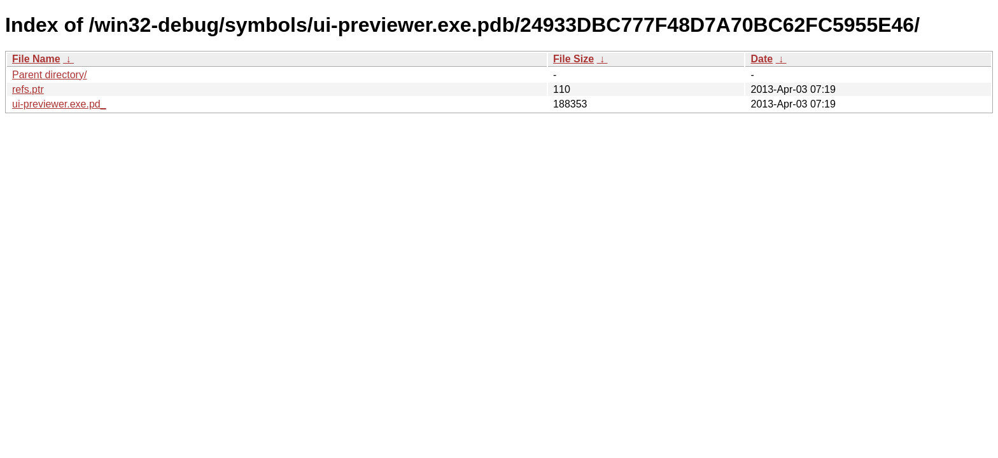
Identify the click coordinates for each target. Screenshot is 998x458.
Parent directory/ (49, 74)
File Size (573, 58)
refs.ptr (28, 89)
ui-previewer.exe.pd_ (59, 104)
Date (761, 58)
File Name (36, 58)
